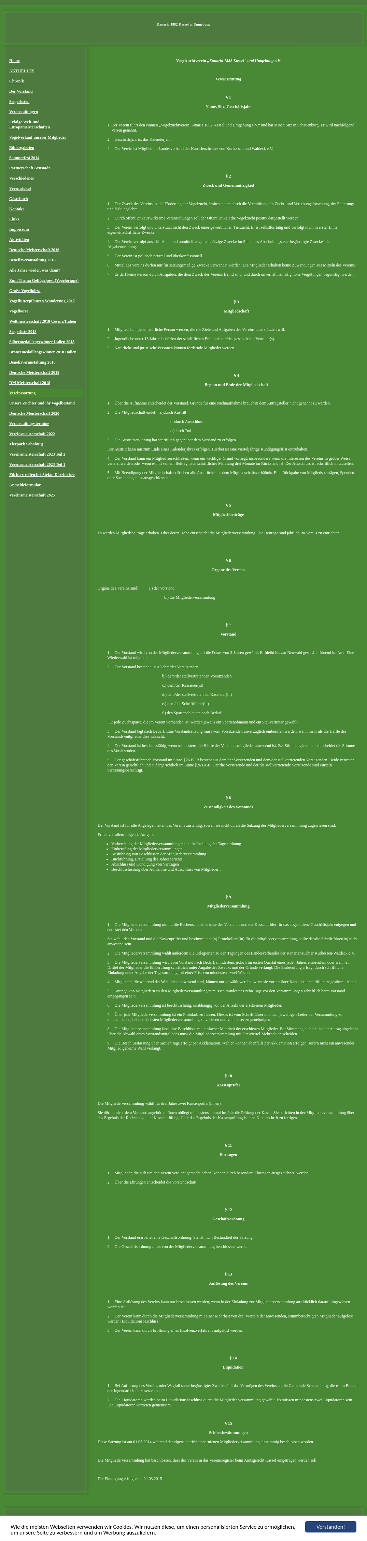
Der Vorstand (21, 91)
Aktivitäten (19, 239)
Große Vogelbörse (24, 290)
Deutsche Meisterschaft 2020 (34, 413)
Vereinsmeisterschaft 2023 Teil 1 (37, 464)
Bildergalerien (21, 147)
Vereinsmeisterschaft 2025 (32, 495)
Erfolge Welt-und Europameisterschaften (29, 124)
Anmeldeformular (25, 485)
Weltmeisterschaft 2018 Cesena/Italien (42, 321)
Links (14, 219)
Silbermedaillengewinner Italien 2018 (41, 341)
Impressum (19, 229)
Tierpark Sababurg (26, 444)
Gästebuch (18, 198)
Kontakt (16, 209)
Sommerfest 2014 (24, 157)
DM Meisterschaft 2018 (29, 382)
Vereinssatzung (22, 393)
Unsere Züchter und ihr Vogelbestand (42, 403)
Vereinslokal (20, 188)
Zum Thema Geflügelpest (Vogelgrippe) (44, 280)
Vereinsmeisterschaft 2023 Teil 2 (37, 454)
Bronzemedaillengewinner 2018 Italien (42, 352)
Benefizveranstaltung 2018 (32, 362)
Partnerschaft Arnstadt (29, 168)
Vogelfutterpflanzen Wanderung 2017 (42, 301)
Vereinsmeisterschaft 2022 (32, 433)
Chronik (16, 81)
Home (14, 60)
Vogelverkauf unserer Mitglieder (37, 137)
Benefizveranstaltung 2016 (32, 260)
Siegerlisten (19, 101)
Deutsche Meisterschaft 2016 (34, 249)
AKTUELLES (21, 70)
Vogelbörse (18, 311)
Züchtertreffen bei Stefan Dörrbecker (42, 474)
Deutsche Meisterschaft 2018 (34, 372)
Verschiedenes (21, 178)
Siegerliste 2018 (23, 331)
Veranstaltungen (23, 111)
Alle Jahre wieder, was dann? (34, 270)
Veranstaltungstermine (29, 423)
